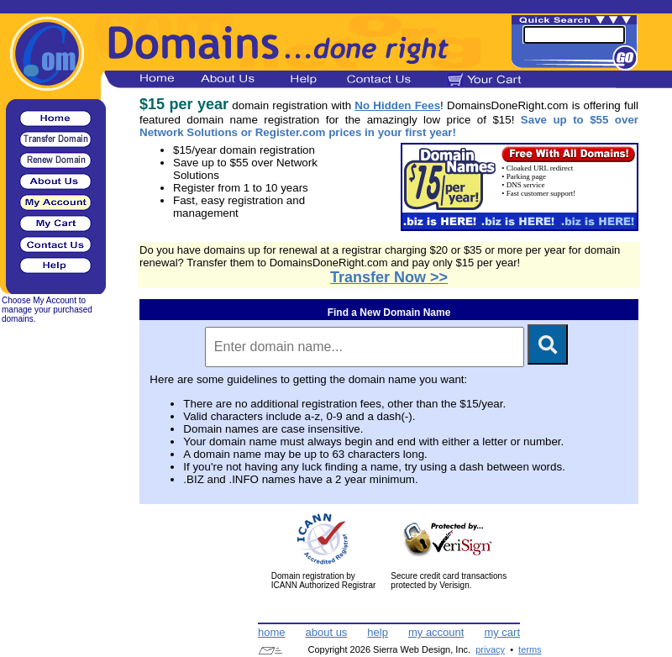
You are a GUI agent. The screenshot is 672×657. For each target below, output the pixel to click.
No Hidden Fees (397, 105)
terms (530, 649)
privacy (490, 649)
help (377, 632)
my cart (502, 632)
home (272, 632)
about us (326, 632)
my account (436, 632)
